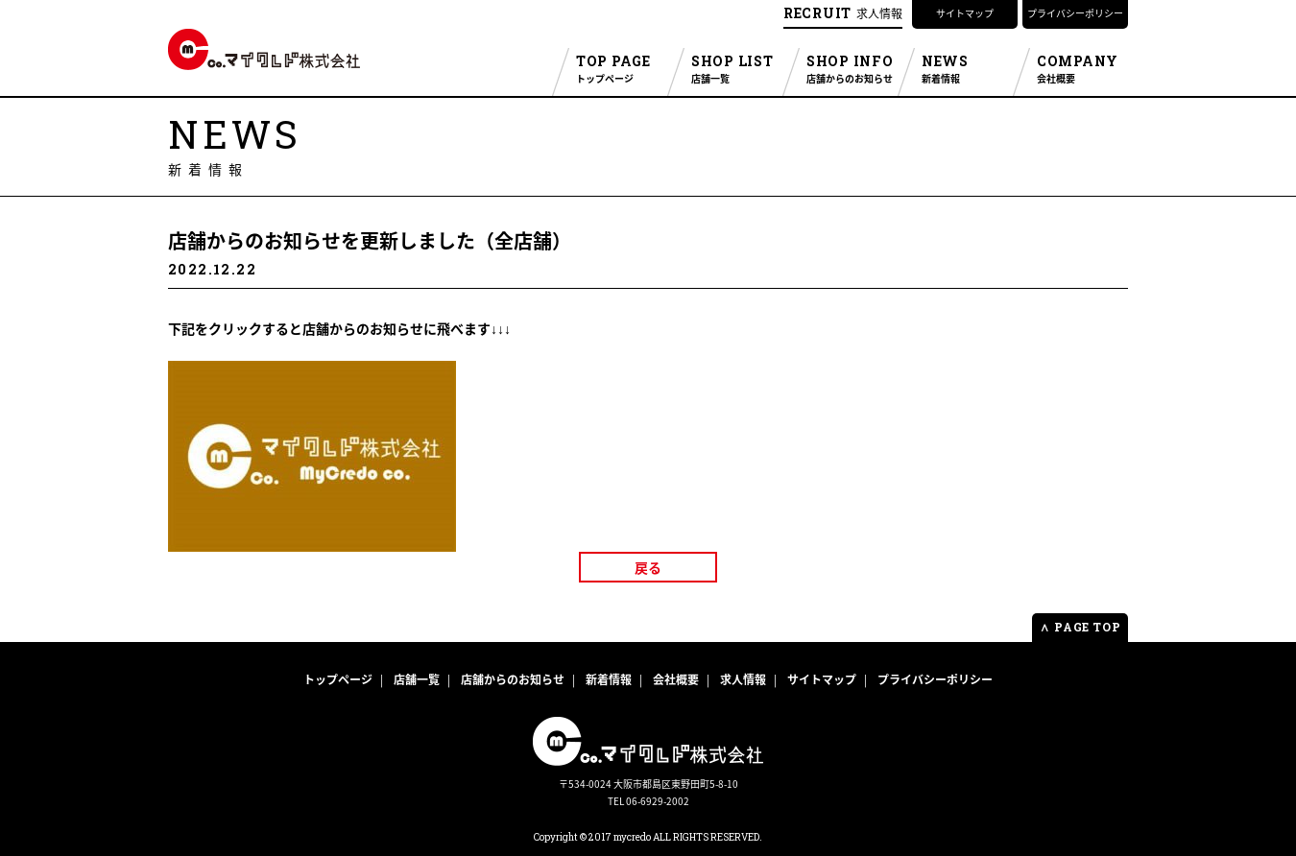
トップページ (337, 679)
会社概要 (676, 679)
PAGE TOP (1080, 626)
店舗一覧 (417, 679)
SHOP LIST (736, 69)
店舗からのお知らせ (512, 679)
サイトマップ (965, 13)
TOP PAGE (621, 69)
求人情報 (842, 13)
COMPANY (1082, 69)
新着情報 (609, 679)
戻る (648, 572)
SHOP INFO (852, 69)
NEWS (967, 69)
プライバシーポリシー (1075, 13)
